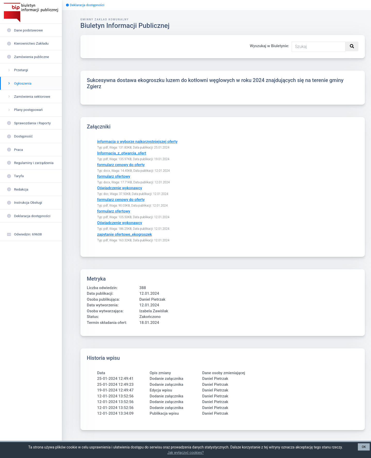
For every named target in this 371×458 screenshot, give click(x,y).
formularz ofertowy (113, 176)
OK (364, 447)
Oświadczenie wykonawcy (119, 188)
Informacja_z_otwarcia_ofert (121, 153)
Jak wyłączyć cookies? (185, 453)
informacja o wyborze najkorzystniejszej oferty (137, 141)
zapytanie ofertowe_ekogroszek (124, 234)
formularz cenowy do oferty (121, 164)
